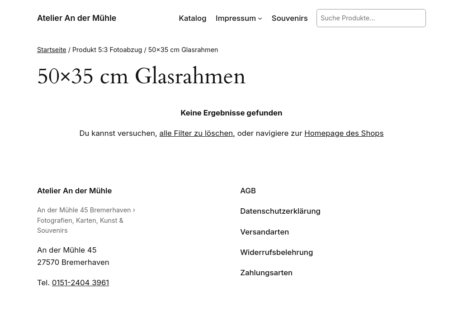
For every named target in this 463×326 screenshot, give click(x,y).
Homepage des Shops (343, 133)
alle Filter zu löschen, (197, 133)
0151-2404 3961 (80, 282)
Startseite (51, 49)
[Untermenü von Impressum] (260, 18)
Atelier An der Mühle (76, 18)
